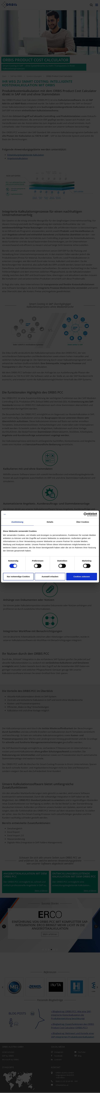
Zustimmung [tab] (17, 522)
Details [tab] (50, 522)
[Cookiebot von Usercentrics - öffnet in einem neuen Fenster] (85, 514)
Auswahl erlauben (50, 576)
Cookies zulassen (81, 576)
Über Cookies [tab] (82, 522)
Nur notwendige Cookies (18, 576)
